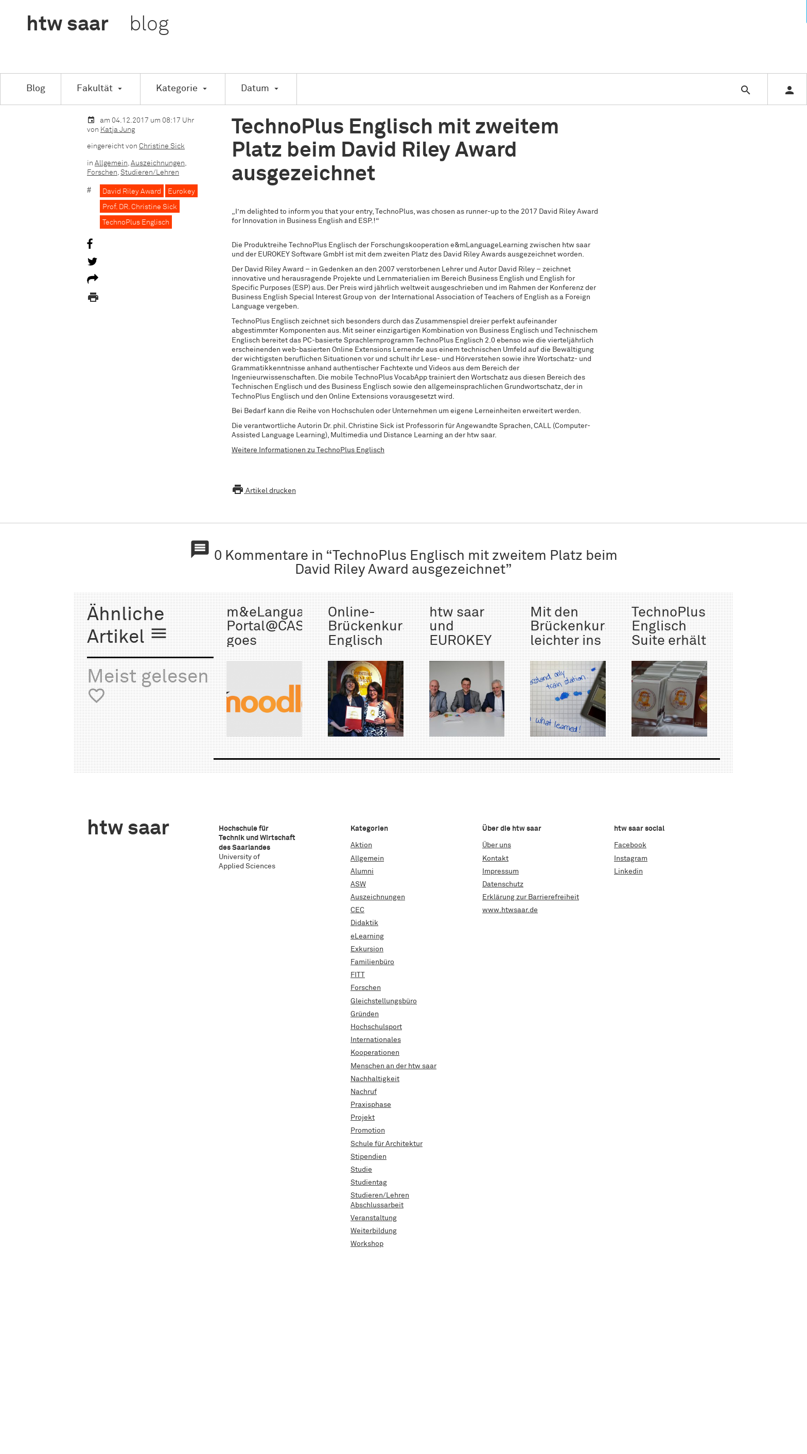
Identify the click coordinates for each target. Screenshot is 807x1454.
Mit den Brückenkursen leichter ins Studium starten (579, 641)
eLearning (367, 936)
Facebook (630, 845)
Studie (361, 1169)
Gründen (364, 1014)
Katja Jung (117, 129)
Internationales (375, 1040)
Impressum (500, 871)
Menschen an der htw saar (393, 1066)
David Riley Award (131, 191)
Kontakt (495, 858)
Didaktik (364, 923)
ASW (358, 884)
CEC (357, 910)
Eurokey (181, 191)
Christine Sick (162, 146)
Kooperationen (374, 1052)
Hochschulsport (376, 1027)
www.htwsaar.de (510, 910)
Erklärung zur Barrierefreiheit (530, 897)
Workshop (366, 1243)
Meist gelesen (148, 687)
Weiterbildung (373, 1231)
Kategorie (177, 88)
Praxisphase (370, 1104)
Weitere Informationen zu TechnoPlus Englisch (308, 450)
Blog (35, 88)
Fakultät (95, 88)
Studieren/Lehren (149, 172)
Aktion (361, 845)
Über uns (496, 845)
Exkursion (366, 949)
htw (97, 24)
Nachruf (363, 1092)
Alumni (362, 871)
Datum (255, 88)
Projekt (362, 1117)
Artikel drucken (264, 490)
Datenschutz (502, 884)
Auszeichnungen (158, 163)
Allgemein (111, 163)
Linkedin (628, 871)
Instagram (630, 858)
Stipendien (368, 1156)
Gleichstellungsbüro (383, 1001)
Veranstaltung (373, 1218)
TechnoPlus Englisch (135, 222)
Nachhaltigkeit (374, 1079)
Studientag (368, 1182)
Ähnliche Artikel (127, 626)
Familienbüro (372, 962)
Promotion (367, 1130)
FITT (357, 975)
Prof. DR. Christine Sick (139, 207)
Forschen (102, 172)
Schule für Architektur (386, 1144)
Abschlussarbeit (377, 1205)
